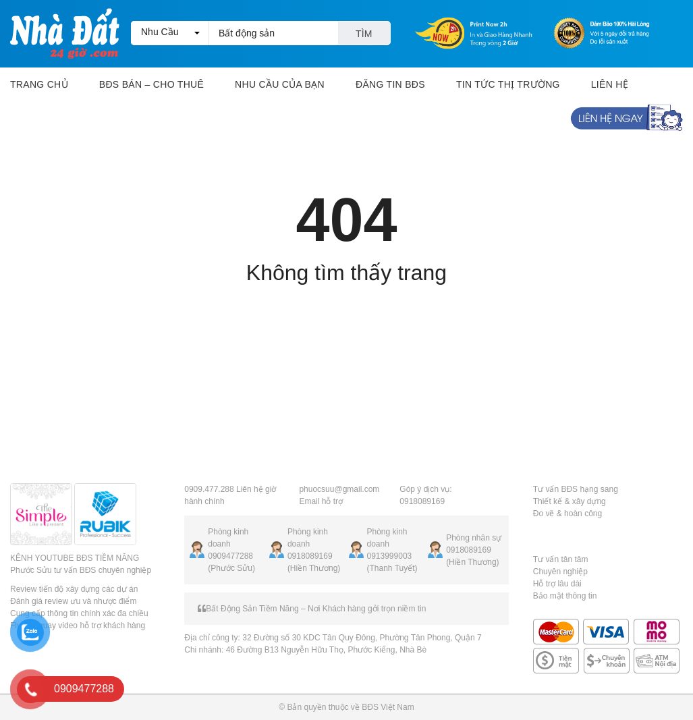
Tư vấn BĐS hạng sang (575, 489)
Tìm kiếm (364, 36)
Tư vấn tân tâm (560, 559)
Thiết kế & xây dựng (569, 501)
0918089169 (310, 556)
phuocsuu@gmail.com (339, 489)
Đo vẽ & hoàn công (567, 513)
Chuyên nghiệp (560, 571)
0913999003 (389, 556)
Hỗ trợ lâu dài (557, 583)
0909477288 (230, 556)
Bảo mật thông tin (565, 596)
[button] (169, 33)
